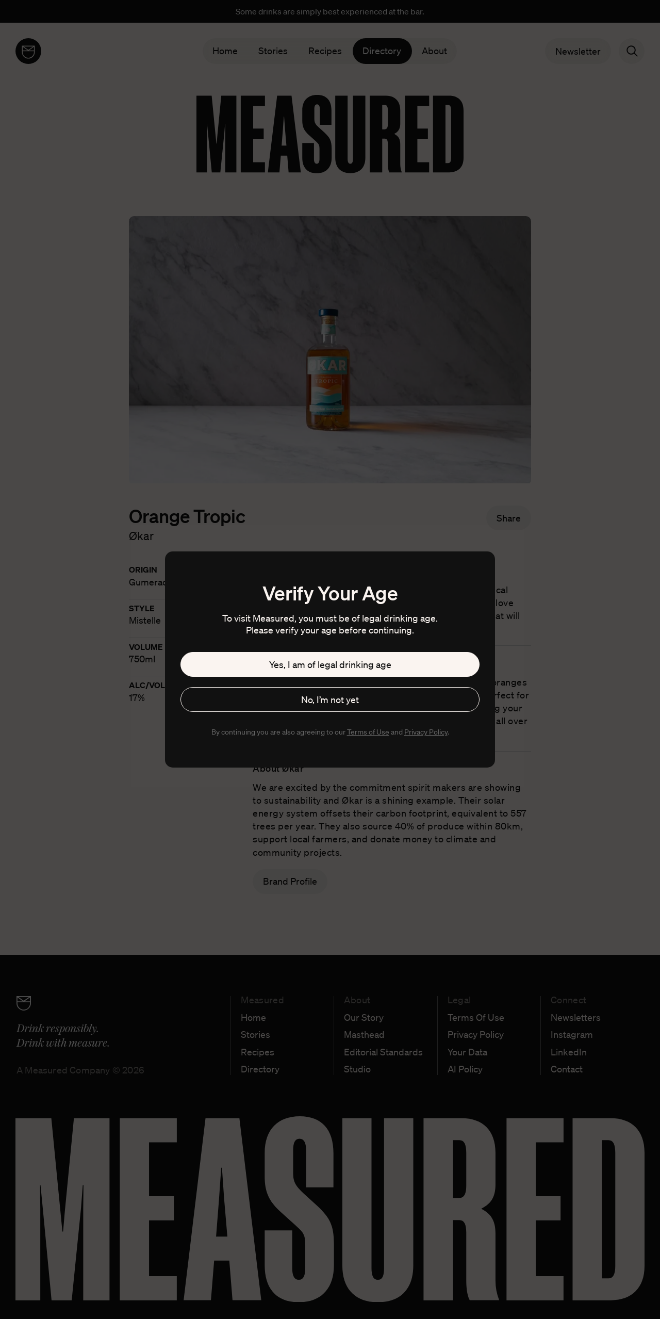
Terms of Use (368, 732)
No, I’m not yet (330, 699)
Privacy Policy (426, 732)
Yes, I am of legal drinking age (330, 664)
